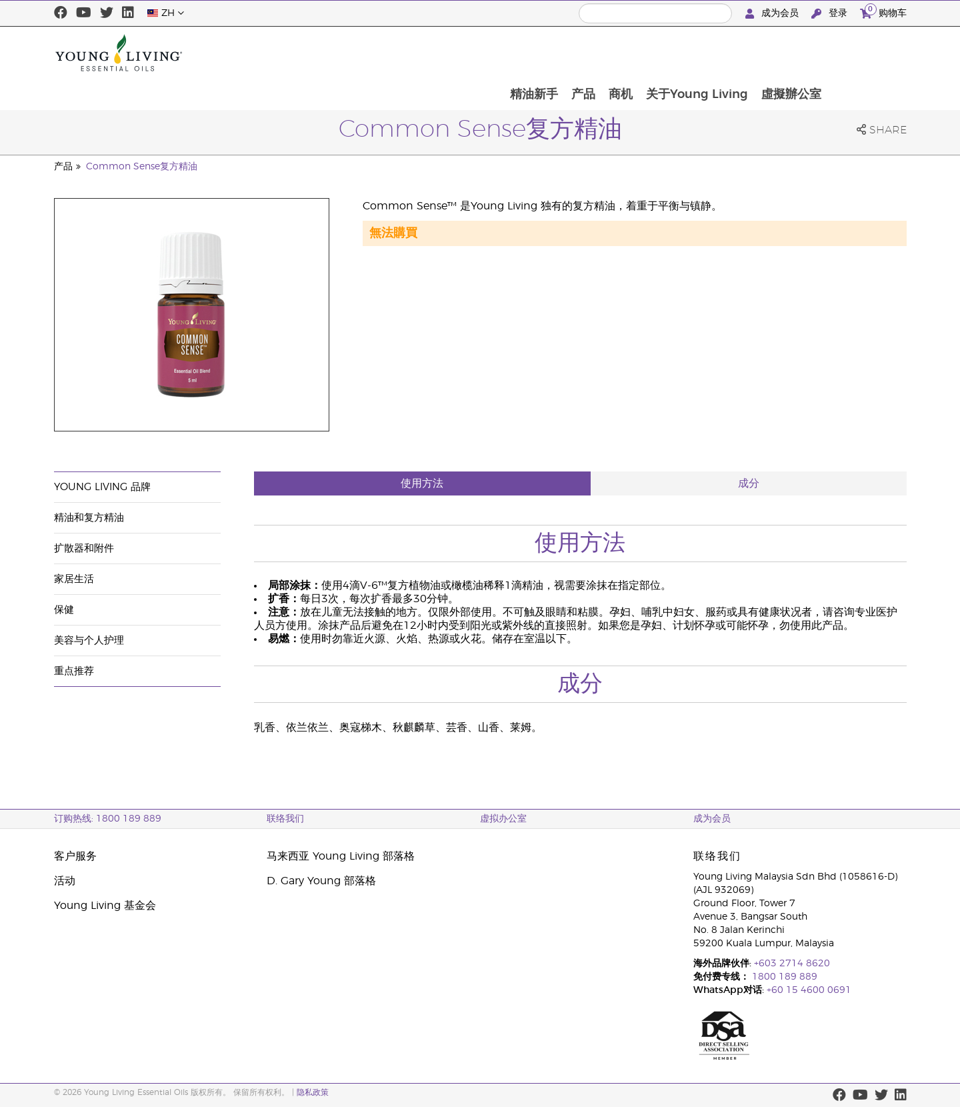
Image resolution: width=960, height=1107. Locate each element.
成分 (748, 483)
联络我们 (285, 819)
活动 (64, 881)
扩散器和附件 (84, 548)
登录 (830, 14)
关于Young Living (774, 53)
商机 (696, 53)
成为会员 (773, 14)
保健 (64, 610)
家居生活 (74, 579)
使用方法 (422, 483)
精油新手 (607, 53)
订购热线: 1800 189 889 (107, 819)
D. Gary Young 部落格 (321, 881)
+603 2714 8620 (792, 963)
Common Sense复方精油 (141, 166)
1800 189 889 (783, 977)
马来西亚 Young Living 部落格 (341, 856)
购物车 (883, 11)
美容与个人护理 (89, 641)
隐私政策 (313, 1092)
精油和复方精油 (89, 518)
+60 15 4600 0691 (809, 990)
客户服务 (75, 856)
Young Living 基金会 (105, 905)
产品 (657, 53)
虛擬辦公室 (869, 53)
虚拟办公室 (503, 819)
